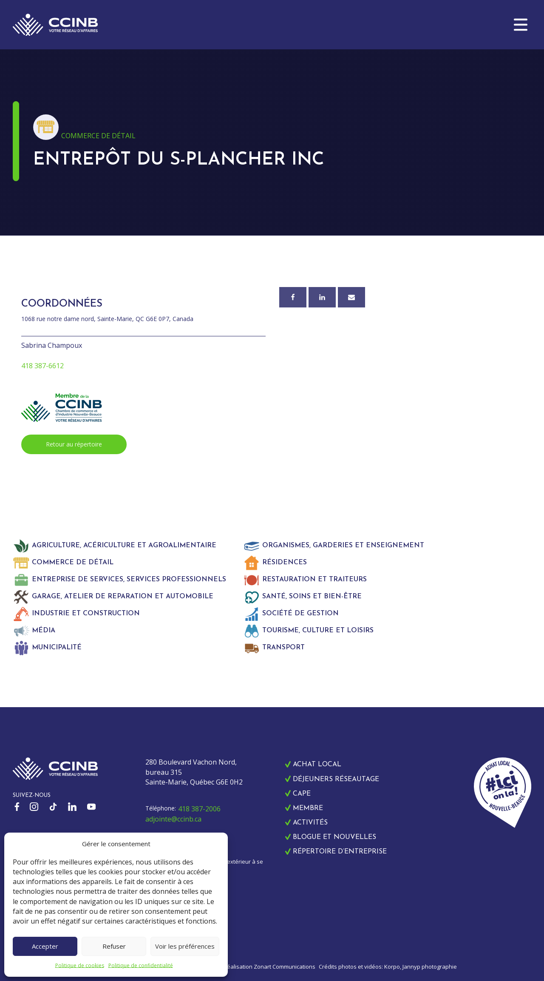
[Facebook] (292, 297)
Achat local (317, 764)
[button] (520, 24)
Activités (310, 822)
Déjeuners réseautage (336, 779)
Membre (308, 808)
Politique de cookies (79, 965)
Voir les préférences (185, 946)
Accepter (45, 946)
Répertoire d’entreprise (340, 851)
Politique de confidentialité (140, 965)
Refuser (114, 946)
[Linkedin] (322, 297)
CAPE (302, 793)
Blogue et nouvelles (334, 837)
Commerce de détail (98, 135)
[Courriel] (351, 297)
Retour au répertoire (74, 444)
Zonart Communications (284, 966)
